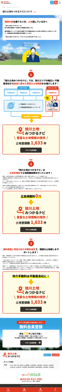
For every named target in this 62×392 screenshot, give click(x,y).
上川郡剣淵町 (51, 367)
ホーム (3, 7)
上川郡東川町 (18, 367)
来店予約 (40, 389)
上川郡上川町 (12, 367)
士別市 (14, 365)
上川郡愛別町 (51, 365)
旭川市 (11, 365)
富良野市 (21, 365)
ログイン (52, 2)
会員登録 (56, 2)
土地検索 (8, 389)
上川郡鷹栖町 (26, 365)
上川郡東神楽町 (33, 365)
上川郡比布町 (45, 365)
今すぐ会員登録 (31, 150)
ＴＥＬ (55, 389)
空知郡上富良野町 (31, 367)
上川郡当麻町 (39, 365)
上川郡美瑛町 (24, 367)
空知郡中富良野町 (38, 367)
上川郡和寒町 (45, 367)
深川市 (18, 365)
